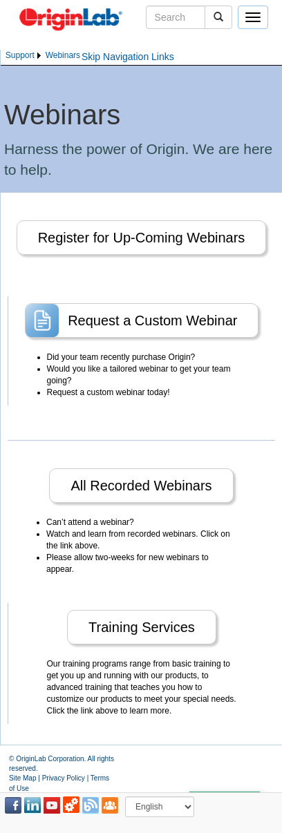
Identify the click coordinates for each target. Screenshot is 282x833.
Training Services (141, 627)
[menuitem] (24, 55)
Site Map (22, 778)
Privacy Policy (63, 778)
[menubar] (43, 55)
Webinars (63, 55)
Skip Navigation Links (128, 56)
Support (20, 55)
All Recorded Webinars (141, 485)
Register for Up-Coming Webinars (141, 237)
